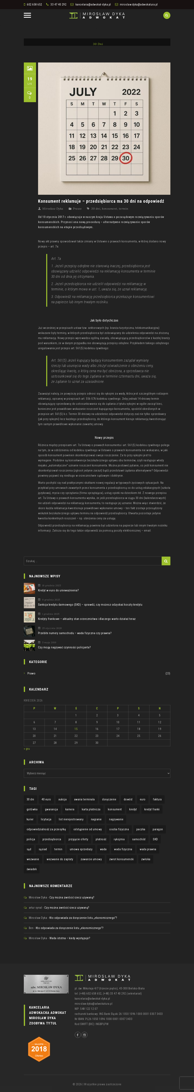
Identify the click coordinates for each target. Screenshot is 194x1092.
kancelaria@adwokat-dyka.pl (93, 4)
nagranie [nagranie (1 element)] (96, 819)
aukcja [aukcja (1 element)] (62, 799)
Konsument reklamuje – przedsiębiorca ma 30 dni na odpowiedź (101, 201)
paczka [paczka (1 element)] (140, 829)
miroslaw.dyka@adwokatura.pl (139, 4)
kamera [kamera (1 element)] (70, 809)
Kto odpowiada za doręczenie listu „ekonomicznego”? (83, 917)
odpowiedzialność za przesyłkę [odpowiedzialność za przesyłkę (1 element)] (46, 829)
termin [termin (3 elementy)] (58, 849)
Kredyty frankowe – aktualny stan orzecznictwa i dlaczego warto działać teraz (87, 618)
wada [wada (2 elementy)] (103, 849)
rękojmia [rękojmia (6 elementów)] (119, 839)
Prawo (77, 208)
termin (123, 208)
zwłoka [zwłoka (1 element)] (145, 859)
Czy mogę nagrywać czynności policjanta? (64, 647)
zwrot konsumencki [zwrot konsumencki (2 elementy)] (121, 859)
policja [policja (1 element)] (31, 839)
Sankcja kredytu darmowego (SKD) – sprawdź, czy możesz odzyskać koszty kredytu (90, 604)
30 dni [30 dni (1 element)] (30, 799)
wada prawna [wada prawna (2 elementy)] (148, 849)
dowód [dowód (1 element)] (128, 799)
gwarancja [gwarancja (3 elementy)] (51, 809)
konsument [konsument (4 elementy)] (115, 809)
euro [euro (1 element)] (143, 799)
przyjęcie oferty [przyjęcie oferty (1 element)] (78, 839)
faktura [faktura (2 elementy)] (157, 799)
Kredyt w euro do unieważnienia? (58, 590)
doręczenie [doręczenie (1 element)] (109, 799)
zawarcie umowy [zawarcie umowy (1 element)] (91, 859)
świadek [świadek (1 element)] (32, 869)
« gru (27, 748)
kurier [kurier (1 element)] (30, 819)
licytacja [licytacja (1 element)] (46, 819)
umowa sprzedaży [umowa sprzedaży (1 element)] (81, 849)
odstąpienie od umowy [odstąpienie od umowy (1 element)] (87, 829)
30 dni (95, 208)
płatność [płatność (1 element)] (101, 839)
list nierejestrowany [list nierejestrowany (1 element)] (71, 819)
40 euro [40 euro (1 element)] (46, 799)
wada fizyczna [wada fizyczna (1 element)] (123, 849)
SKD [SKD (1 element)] (155, 839)
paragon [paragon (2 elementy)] (158, 829)
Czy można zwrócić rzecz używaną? (71, 897)
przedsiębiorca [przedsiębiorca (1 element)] (52, 839)
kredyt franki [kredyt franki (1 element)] (152, 809)
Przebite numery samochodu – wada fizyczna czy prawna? (75, 633)
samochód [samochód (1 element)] (139, 839)
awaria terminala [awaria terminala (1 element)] (84, 799)
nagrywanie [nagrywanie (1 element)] (116, 819)
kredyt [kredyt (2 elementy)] (133, 809)
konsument (109, 208)
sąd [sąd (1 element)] (29, 849)
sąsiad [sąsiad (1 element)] (43, 849)
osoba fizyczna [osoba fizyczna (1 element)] (119, 829)
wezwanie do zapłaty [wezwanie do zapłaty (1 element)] (60, 859)
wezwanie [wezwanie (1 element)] (33, 859)
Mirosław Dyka (52, 208)
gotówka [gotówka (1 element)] (32, 809)
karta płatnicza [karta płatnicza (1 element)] (91, 809)
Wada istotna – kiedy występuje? (69, 938)
